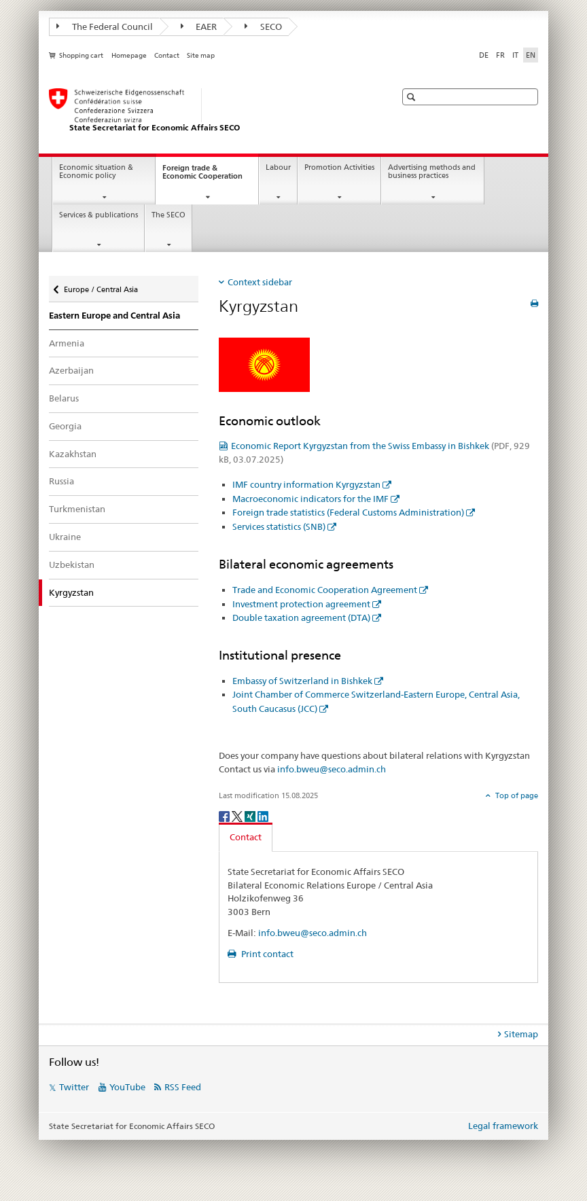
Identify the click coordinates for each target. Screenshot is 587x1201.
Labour (278, 167)
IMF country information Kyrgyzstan (306, 484)
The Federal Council (104, 26)
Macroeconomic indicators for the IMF (310, 498)
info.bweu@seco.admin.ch (331, 769)
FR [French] (500, 55)
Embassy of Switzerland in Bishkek (302, 680)
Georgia (65, 425)
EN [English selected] (530, 55)
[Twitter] (238, 815)
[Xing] (251, 815)
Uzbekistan (71, 564)
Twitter (74, 1086)
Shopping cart (81, 55)
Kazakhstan (72, 453)
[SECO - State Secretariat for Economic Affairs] (208, 110)
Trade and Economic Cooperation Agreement (324, 589)
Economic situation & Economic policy (96, 172)
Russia (61, 481)
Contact (166, 55)
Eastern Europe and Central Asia (114, 315)
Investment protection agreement (301, 603)
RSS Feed (182, 1086)
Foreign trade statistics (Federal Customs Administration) (348, 512)
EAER (199, 26)
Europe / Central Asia (100, 286)
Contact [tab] (246, 836)
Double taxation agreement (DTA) (301, 617)
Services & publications (98, 215)
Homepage (129, 55)
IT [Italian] (515, 55)
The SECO (168, 215)
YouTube (127, 1086)
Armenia (66, 343)
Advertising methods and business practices (432, 172)
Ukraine (65, 536)
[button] (412, 97)
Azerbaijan (71, 370)
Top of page (515, 795)
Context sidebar (260, 281)
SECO (263, 26)
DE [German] (483, 55)
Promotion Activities (339, 167)
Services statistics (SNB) (278, 526)
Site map (201, 55)
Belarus (64, 398)
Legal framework (503, 1125)
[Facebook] (225, 815)
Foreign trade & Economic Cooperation (210, 176)
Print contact (266, 953)
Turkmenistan (77, 508)
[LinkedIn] (262, 815)
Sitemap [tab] (521, 1033)
